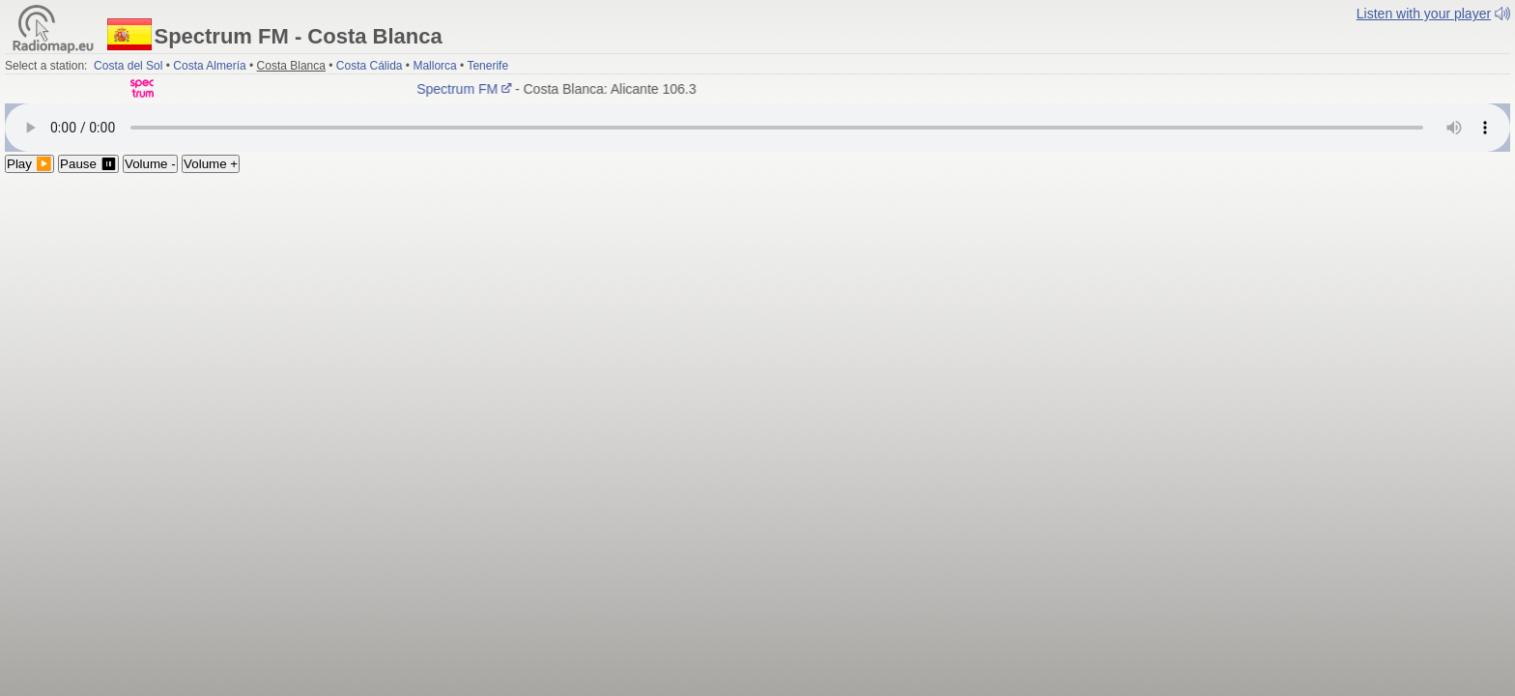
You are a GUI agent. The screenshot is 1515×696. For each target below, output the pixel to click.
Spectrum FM (467, 89)
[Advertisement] (757, 318)
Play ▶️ (29, 164)
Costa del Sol (128, 65)
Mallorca (434, 65)
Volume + (211, 164)
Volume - (150, 164)
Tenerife (487, 65)
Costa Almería (209, 65)
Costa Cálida (369, 65)
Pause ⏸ (88, 164)
